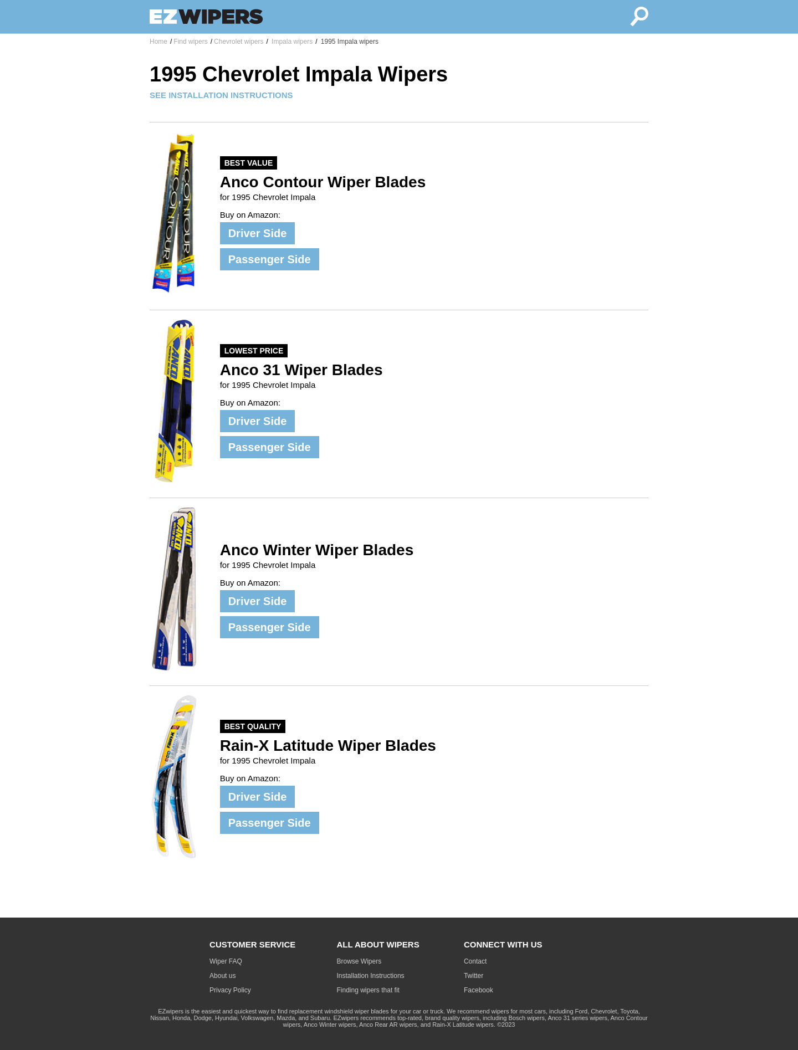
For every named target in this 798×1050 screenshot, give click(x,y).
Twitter (473, 976)
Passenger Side (269, 259)
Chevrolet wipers (238, 41)
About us (222, 976)
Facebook (478, 990)
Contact (475, 961)
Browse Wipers (359, 961)
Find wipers (190, 41)
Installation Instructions (371, 976)
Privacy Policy (230, 990)
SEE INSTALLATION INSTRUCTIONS (221, 95)
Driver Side (257, 233)
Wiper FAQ (225, 961)
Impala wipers (291, 41)
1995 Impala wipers (348, 41)
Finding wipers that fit (368, 990)
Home (158, 41)
